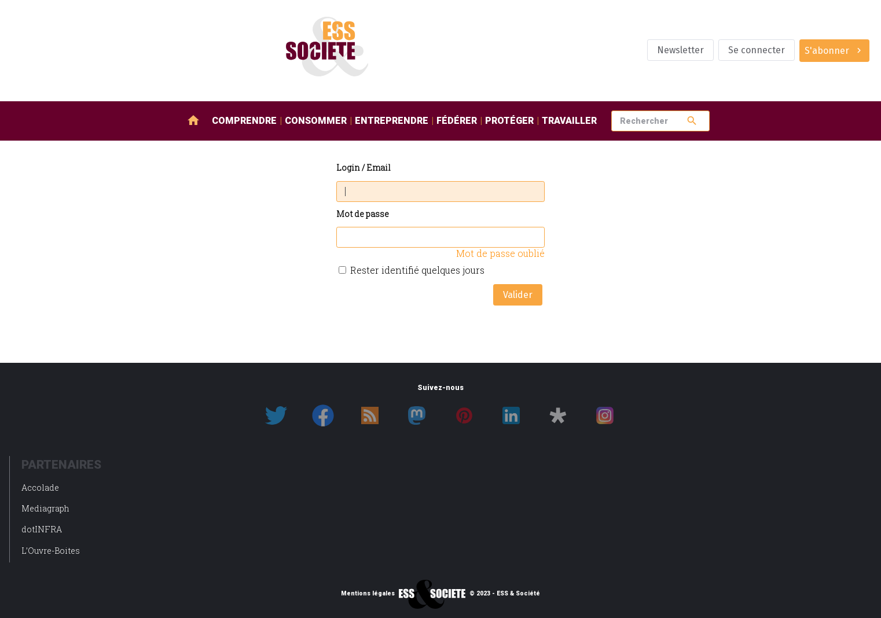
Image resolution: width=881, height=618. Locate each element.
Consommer (316, 120)
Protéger (509, 120)
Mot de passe (362, 214)
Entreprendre (391, 120)
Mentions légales (368, 593)
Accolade (40, 487)
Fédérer (456, 120)
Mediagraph (45, 508)
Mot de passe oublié (500, 253)
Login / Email (363, 168)
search (692, 121)
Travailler (569, 120)
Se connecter (756, 50)
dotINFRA (41, 529)
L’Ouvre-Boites (50, 550)
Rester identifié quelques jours (417, 270)
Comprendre (244, 120)
